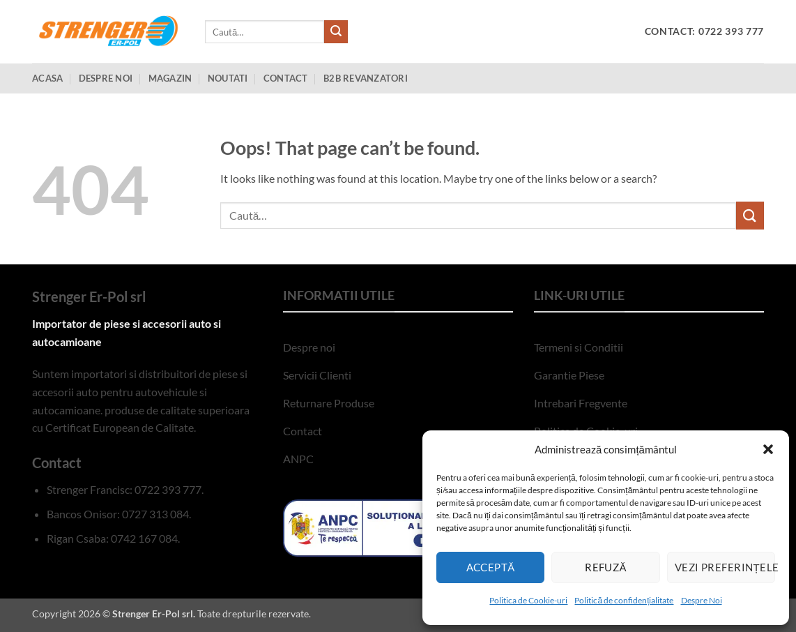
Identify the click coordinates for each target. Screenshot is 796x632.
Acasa (47, 78)
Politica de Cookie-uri (528, 600)
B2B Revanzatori (365, 78)
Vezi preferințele (725, 567)
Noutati (228, 78)
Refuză (606, 567)
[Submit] (336, 32)
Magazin (170, 78)
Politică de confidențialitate (623, 600)
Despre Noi (701, 600)
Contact (285, 78)
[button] (768, 449)
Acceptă (490, 567)
